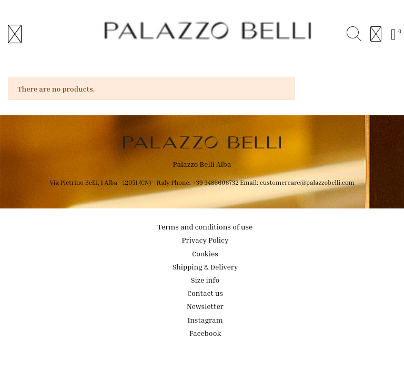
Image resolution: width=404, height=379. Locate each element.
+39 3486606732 (216, 182)
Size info (205, 279)
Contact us (205, 292)
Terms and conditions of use (205, 226)
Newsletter (205, 306)
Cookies (205, 253)
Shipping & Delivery (205, 266)
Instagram (205, 319)
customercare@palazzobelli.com (307, 182)
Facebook (205, 332)
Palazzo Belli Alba (202, 163)
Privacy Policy (205, 239)
